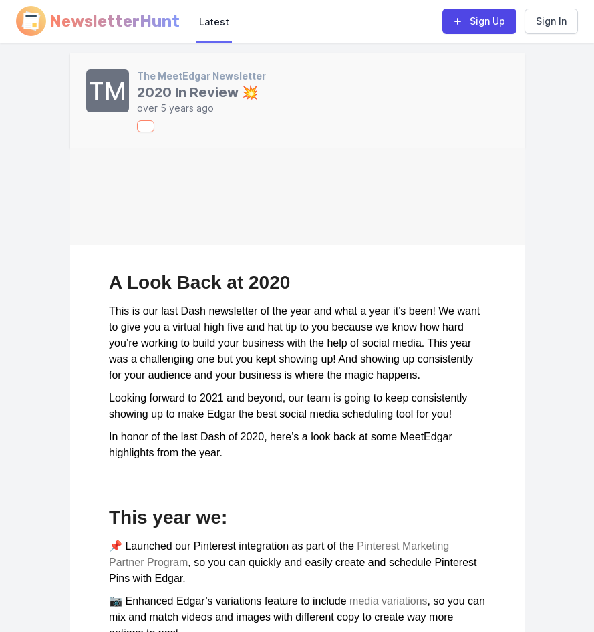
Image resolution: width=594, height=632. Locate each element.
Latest (214, 21)
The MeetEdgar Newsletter (201, 76)
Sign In (551, 21)
